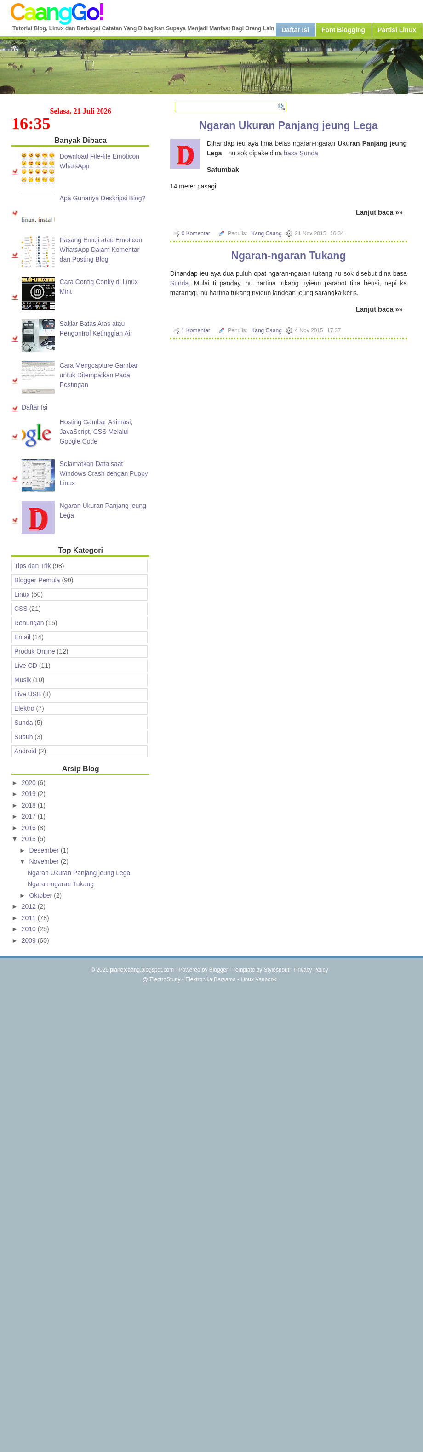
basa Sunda (301, 153)
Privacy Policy (311, 970)
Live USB (27, 694)
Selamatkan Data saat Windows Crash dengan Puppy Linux (104, 473)
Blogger (218, 970)
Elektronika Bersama (210, 979)
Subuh (23, 736)
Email (22, 637)
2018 (30, 805)
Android (25, 751)
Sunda (179, 283)
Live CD (25, 665)
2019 (30, 793)
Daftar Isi (34, 407)
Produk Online (34, 651)
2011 (30, 918)
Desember (44, 850)
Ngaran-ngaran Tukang (288, 256)
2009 (30, 940)
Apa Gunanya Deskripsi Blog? (103, 198)
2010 (30, 929)
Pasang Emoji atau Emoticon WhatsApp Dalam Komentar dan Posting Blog (101, 249)
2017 (30, 816)
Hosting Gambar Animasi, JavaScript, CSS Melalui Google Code (96, 431)
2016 (30, 827)
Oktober (41, 895)
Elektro (24, 708)
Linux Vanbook (258, 979)
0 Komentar (196, 233)
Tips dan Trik (32, 565)
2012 (30, 906)
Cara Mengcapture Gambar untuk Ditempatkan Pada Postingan (99, 375)
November (44, 861)
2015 (30, 839)
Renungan (29, 622)
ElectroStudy (164, 979)
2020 (30, 782)
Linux (21, 594)
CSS (21, 608)
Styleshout (276, 970)
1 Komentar (196, 330)
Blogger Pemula (37, 580)
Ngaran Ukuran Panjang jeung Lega (288, 125)
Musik (22, 679)
